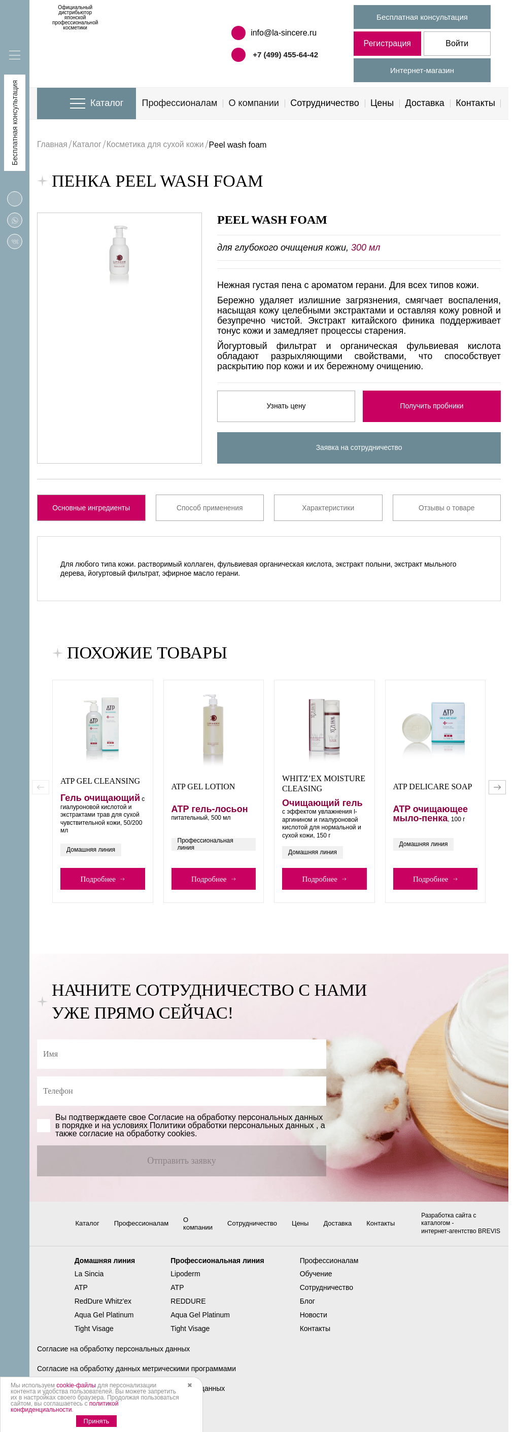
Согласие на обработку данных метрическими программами (136, 1376)
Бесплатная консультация (422, 17)
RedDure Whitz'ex (103, 1309)
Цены (382, 103)
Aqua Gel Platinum (104, 1322)
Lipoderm (185, 1282)
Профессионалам (180, 103)
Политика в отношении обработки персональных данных (131, 1396)
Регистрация (387, 43)
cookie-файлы (76, 1385)
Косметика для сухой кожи (157, 145)
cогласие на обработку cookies (137, 1133)
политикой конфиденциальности (64, 1406)
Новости (313, 1322)
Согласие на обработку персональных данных (113, 1356)
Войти (456, 43)
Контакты (475, 103)
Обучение (316, 1282)
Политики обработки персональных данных (232, 1125)
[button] (497, 787)
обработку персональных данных (260, 1117)
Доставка (424, 103)
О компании (254, 103)
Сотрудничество (324, 103)
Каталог (106, 103)
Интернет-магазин (422, 70)
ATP (81, 1295)
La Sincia (89, 1282)
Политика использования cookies (91, 1416)
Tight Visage (94, 1336)
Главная (52, 145)
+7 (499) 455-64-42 (285, 54)
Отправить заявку (181, 1161)
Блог (307, 1309)
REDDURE (187, 1309)
